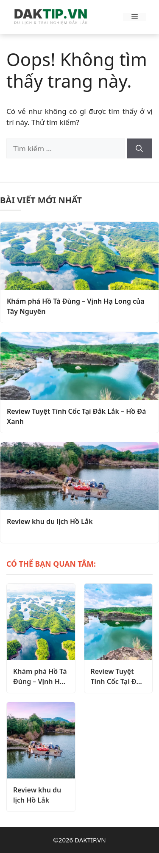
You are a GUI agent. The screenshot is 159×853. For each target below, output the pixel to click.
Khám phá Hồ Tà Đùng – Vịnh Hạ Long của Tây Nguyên (76, 306)
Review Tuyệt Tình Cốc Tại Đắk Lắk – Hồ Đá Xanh (76, 416)
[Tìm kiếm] (139, 148)
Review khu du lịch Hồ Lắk (50, 521)
